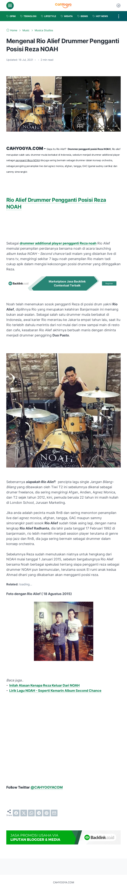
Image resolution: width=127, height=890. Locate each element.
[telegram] (39, 813)
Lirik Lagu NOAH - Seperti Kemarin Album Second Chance (55, 691)
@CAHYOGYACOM (47, 787)
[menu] (10, 5)
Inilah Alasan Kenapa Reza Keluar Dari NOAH (44, 685)
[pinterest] (46, 813)
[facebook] (16, 813)
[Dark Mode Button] (118, 5)
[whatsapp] (31, 813)
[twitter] (23, 813)
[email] (54, 813)
